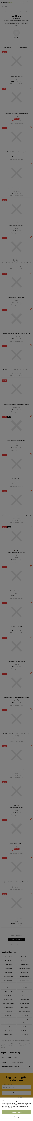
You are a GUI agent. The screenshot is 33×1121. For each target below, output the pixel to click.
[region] (16, 1109)
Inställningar (16, 1117)
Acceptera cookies (16, 1112)
